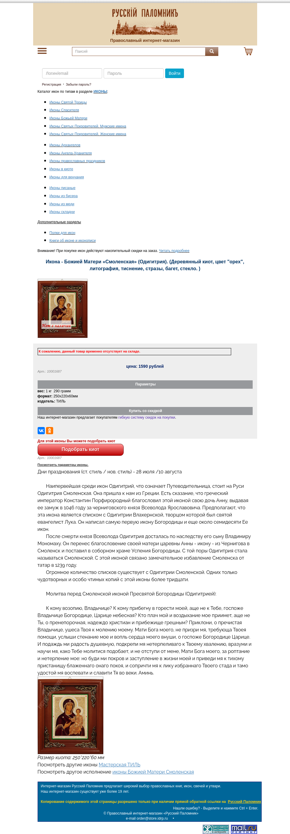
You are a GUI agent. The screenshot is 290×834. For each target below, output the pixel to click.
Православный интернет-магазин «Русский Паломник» (153, 813)
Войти (174, 73)
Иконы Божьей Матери (69, 118)
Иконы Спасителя (64, 110)
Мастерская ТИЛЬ (119, 765)
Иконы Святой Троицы (68, 102)
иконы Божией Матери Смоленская (153, 772)
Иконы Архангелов (65, 145)
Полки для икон (63, 233)
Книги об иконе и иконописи (73, 240)
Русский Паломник (244, 802)
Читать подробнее (174, 251)
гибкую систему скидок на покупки (146, 417)
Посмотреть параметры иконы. (63, 465)
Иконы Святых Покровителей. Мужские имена (88, 126)
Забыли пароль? (78, 84)
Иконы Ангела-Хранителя (71, 153)
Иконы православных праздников (77, 161)
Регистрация (51, 84)
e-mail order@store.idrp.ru (147, 818)
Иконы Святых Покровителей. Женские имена (88, 134)
